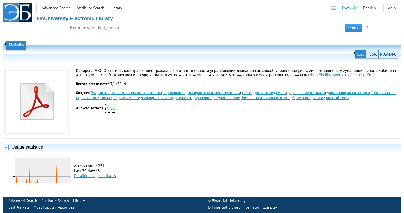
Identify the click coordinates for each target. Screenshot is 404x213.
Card (361, 54)
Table (372, 54)
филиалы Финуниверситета (265, 97)
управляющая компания (348, 92)
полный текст (337, 97)
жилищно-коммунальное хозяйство (129, 92)
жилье (105, 97)
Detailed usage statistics (95, 175)
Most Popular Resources (53, 207)
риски (247, 92)
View (111, 108)
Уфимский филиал (308, 97)
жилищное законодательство (166, 97)
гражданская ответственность (214, 92)
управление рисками (306, 92)
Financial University (229, 200)
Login (391, 7)
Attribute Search (90, 7)
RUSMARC (388, 54)
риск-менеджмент (270, 92)
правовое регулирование (217, 97)
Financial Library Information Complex (244, 207)
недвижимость (126, 97)
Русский (349, 7)
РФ (93, 92)
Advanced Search (56, 7)
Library (116, 7)
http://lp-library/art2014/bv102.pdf (340, 75)
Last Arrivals (18, 207)
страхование (174, 92)
